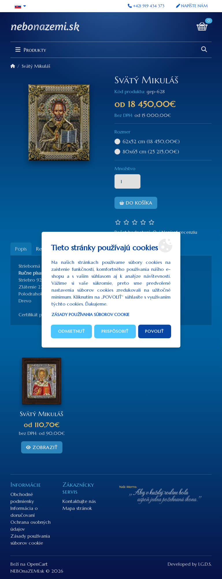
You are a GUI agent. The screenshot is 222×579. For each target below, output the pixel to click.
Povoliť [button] (154, 331)
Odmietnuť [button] (71, 331)
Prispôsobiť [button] (115, 331)
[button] (20, 6)
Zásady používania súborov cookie (90, 314)
